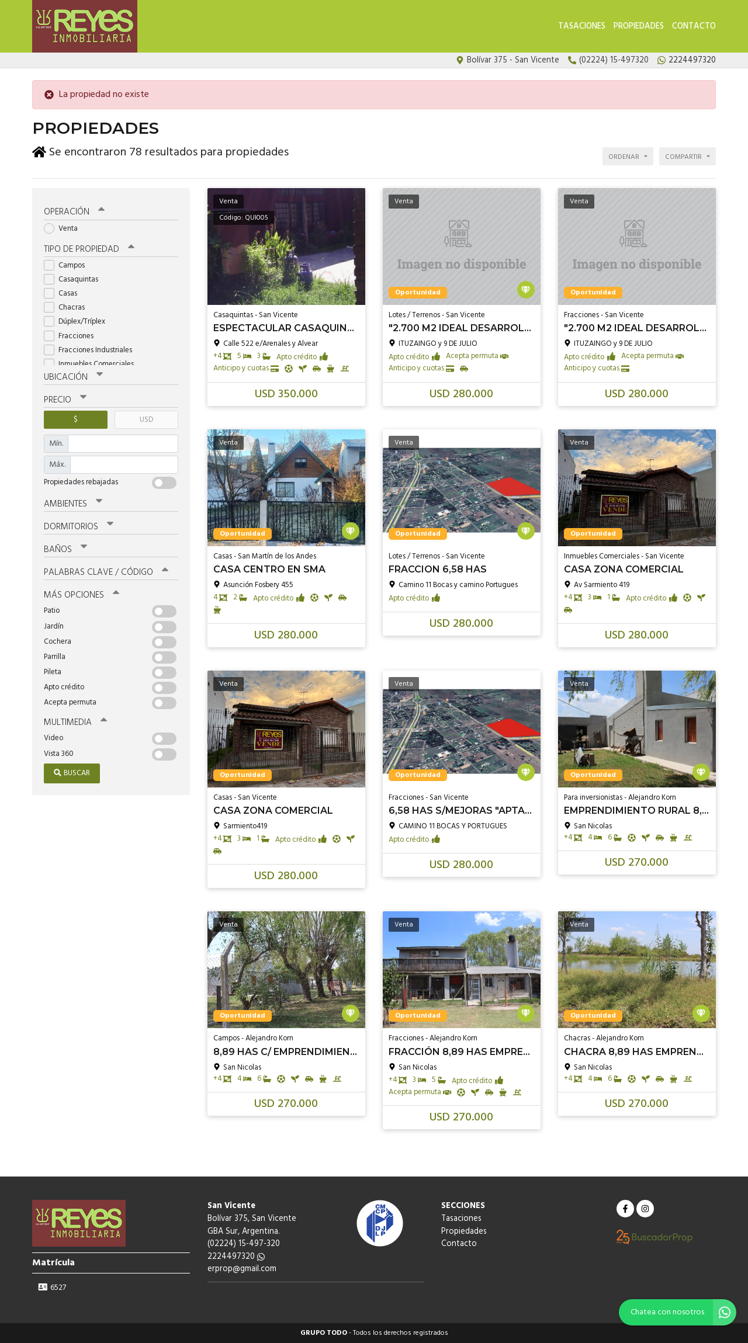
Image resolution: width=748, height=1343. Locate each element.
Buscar (72, 772)
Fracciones (72, 335)
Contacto (694, 26)
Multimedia (75, 722)
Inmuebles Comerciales (92, 363)
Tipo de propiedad (89, 249)
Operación (74, 212)
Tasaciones (581, 26)
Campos (68, 264)
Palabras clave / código (106, 572)
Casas (64, 293)
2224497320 (236, 1257)
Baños (65, 549)
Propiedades (639, 26)
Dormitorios (78, 526)
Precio (65, 400)
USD (146, 419)
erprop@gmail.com (241, 1269)
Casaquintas (75, 278)
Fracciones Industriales (92, 349)
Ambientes (73, 504)
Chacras (68, 307)
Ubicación (73, 377)
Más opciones (81, 595)
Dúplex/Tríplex (78, 321)
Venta (64, 228)
